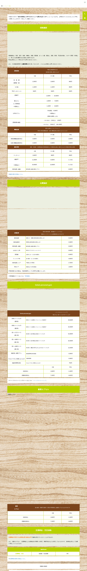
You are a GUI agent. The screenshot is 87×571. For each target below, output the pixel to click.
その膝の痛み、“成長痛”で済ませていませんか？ (24, 488)
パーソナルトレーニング (39, 380)
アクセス (65, 564)
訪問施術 (34, 564)
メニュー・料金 (19, 564)
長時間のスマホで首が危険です (19, 491)
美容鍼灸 (27, 276)
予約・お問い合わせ (62, 522)
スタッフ (28, 564)
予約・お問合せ (73, 564)
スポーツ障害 (42, 564)
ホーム (11, 564)
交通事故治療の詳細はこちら (17, 471)
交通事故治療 (51, 564)
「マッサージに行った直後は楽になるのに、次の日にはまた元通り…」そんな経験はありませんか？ (37, 494)
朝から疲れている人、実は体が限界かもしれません (24, 497)
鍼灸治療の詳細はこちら (16, 174)
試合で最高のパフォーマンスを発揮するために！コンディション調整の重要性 (31, 486)
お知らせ (58, 564)
